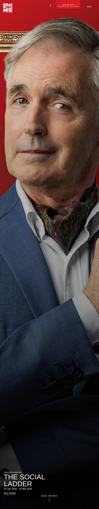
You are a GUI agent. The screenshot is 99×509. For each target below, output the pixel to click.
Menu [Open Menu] (89, 7)
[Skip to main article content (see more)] (49, 498)
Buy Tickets (10, 493)
